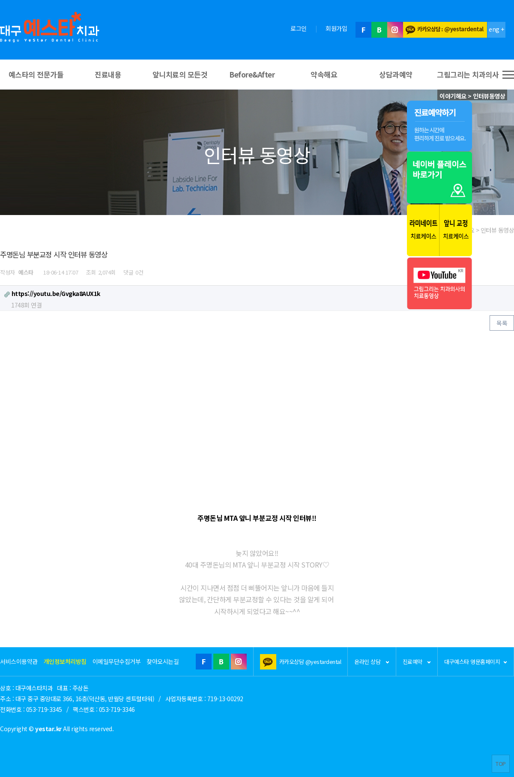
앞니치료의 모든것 (180, 74)
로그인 (298, 28)
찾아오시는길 (162, 661)
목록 (501, 323)
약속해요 (324, 74)
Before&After (252, 74)
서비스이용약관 (19, 661)
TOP (501, 763)
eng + (496, 29)
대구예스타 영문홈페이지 (475, 661)
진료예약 (417, 661)
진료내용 (108, 74)
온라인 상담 (371, 661)
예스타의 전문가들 (36, 74)
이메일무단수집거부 (117, 661)
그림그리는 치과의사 (468, 74)
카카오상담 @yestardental (310, 661)
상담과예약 (395, 74)
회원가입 (336, 28)
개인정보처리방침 (65, 661)
